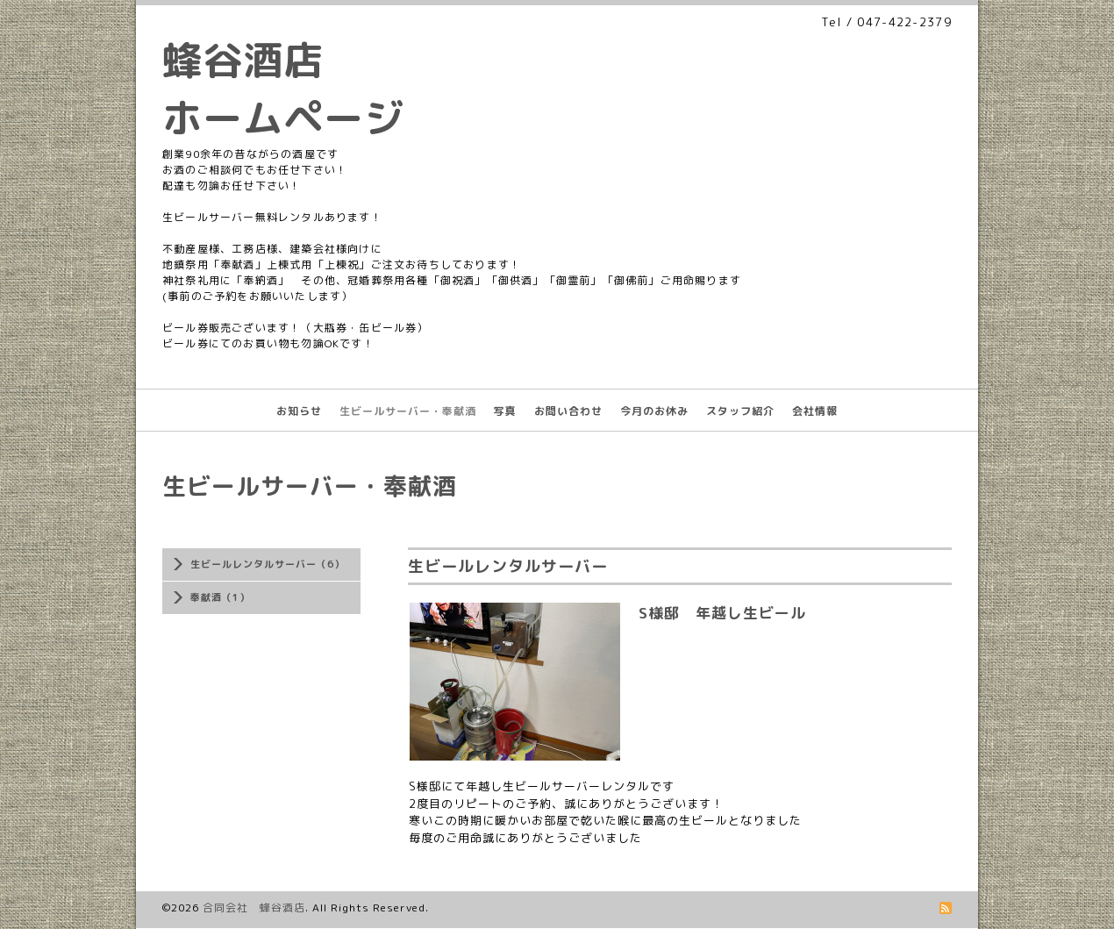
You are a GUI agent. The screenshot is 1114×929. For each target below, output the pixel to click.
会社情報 (815, 411)
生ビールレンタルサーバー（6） (267, 564)
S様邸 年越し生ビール (722, 613)
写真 (505, 411)
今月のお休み (654, 411)
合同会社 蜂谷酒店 (254, 907)
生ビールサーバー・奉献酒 (407, 411)
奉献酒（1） (220, 597)
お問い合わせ (568, 411)
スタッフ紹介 (740, 411)
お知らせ (299, 411)
